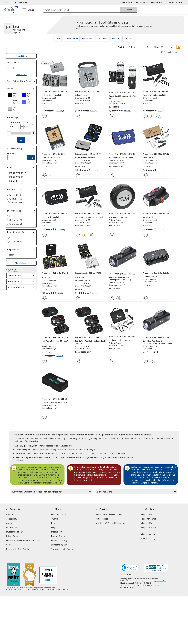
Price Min (15, 122)
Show (156, 47)
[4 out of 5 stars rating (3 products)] (20, 177)
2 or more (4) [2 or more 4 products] (16, 241)
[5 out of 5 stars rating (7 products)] (20, 173)
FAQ (53, 527)
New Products (157, 2)
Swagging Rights (59, 544)
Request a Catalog (59, 540)
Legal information (160, 573)
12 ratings (60, 110)
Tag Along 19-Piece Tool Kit (154, 95)
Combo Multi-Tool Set (50, 158)
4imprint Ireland (148, 527)
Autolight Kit (148, 217)
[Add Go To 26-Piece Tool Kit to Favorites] (78, 175)
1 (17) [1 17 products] (12, 237)
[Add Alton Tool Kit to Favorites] (145, 175)
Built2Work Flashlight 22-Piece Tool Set (56, 342)
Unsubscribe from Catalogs (19, 549)
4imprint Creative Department (109, 514)
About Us (10, 514)
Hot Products (142, 2)
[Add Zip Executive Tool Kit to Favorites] (44, 235)
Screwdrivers (88, 38)
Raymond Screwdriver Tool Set (54, 403)
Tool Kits (116, 38)
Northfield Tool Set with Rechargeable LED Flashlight (120, 278)
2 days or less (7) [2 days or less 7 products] (17, 199)
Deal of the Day (148, 538)
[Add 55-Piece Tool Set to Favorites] (44, 298)
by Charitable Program (110, 523)
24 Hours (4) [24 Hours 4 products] (15, 195)
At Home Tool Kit (150, 276)
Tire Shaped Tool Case (118, 217)
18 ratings (62, 229)
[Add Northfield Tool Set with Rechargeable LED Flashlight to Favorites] (112, 298)
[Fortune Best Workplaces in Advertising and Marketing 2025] (14, 567)
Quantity (11, 153)
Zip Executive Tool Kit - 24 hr (121, 158)
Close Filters (21, 56)
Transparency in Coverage (63, 549)
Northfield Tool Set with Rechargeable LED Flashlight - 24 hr (157, 342)
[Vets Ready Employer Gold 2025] (29, 567)
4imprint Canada (148, 518)
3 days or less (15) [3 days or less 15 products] (18, 202)
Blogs (53, 523)
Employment (12, 527)
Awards (54, 518)
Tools (57, 38)
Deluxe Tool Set (81, 95)
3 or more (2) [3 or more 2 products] (16, 224)
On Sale (170, 2)
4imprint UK (146, 523)
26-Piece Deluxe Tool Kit (51, 95)
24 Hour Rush (128, 2)
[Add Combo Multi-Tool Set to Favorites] (44, 175)
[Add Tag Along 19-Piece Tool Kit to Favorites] (145, 116)
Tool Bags (128, 38)
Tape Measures (71, 38)
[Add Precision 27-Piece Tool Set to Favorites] (112, 361)
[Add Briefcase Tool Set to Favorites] (78, 298)
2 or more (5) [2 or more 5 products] (16, 220)
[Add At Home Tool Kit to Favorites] (145, 298)
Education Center (59, 514)
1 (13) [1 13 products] (12, 216)
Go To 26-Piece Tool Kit (85, 158)
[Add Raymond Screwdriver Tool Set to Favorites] (44, 417)
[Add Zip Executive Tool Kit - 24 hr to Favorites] (112, 175)
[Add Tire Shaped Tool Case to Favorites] (112, 235)
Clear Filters (21, 74)
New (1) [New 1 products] (13, 255)
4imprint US (146, 514)
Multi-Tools (102, 38)
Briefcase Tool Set (83, 281)
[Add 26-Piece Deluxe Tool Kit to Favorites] (44, 116)
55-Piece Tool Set (48, 281)
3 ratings (95, 170)
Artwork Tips (102, 518)
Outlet (180, 2)
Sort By (121, 47)
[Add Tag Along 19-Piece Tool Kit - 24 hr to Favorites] (78, 235)
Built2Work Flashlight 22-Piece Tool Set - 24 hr (90, 342)
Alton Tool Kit (148, 158)
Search (129, 10)
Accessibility (11, 518)
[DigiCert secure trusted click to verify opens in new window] (130, 561)
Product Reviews (58, 536)
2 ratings (161, 229)
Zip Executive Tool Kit (50, 217)
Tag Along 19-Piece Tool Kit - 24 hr (89, 217)
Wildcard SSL (126, 568)
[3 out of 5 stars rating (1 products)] (20, 181)
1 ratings (161, 110)
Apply (21, 140)
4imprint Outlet (148, 534)
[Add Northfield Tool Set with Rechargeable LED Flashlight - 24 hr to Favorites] (145, 361)
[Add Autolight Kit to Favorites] (145, 235)
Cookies (10, 545)
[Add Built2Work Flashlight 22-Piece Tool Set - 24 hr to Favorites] (78, 361)
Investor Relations (14, 532)
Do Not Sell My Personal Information (23, 540)
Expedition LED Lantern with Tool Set (123, 97)
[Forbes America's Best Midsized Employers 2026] (47, 567)
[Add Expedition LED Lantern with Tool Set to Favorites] (112, 116)
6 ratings (93, 110)
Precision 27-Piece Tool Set (120, 340)
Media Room (56, 531)
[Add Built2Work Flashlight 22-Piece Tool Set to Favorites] (44, 361)
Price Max (28, 122)
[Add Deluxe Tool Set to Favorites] (78, 116)
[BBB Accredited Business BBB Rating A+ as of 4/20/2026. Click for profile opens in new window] (155, 561)
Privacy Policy (12, 536)
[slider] (9, 133)
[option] (14, 95)
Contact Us (11, 523)
